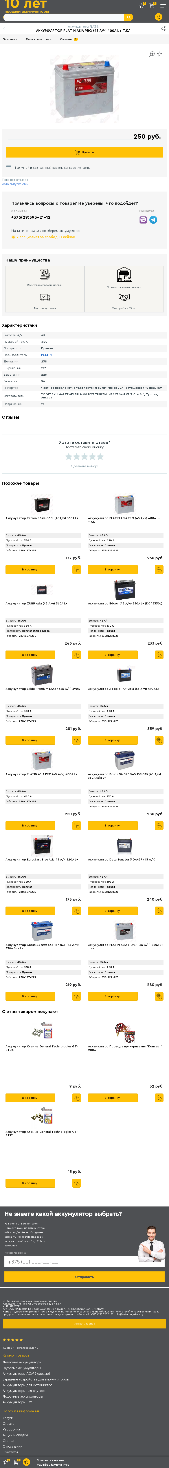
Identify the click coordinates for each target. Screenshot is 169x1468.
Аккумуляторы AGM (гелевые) (26, 1373)
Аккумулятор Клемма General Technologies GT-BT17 (42, 1133)
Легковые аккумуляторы (22, 1362)
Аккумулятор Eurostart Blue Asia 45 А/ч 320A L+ (42, 859)
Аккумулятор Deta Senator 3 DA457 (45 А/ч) (122, 859)
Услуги (8, 1418)
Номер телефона (16, 1252)
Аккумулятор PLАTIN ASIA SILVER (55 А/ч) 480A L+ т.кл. (125, 946)
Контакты (10, 1452)
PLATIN (46, 355)
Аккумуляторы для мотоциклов (28, 1385)
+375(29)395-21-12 (31, 217)
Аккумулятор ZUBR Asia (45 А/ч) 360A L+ (36, 603)
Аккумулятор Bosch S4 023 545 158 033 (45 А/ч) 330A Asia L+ (124, 776)
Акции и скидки (15, 1435)
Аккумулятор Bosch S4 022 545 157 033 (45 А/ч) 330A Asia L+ (42, 946)
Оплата (8, 1423)
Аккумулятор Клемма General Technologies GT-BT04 (42, 1048)
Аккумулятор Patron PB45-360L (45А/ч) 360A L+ (42, 518)
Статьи (8, 1441)
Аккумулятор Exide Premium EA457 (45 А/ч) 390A (43, 688)
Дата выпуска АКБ (15, 184)
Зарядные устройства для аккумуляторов (36, 1379)
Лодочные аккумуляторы (23, 1396)
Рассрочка (11, 1429)
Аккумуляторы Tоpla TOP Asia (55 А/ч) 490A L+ (124, 688)
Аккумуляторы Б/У (17, 1402)
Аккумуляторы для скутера (24, 1391)
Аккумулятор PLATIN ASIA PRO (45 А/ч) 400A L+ (41, 774)
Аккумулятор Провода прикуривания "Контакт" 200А (125, 1048)
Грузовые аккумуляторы (22, 1368)
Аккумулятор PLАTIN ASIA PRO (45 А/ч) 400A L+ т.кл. (124, 520)
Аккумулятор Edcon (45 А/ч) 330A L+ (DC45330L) (125, 603)
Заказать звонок (84, 1323)
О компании (12, 1446)
